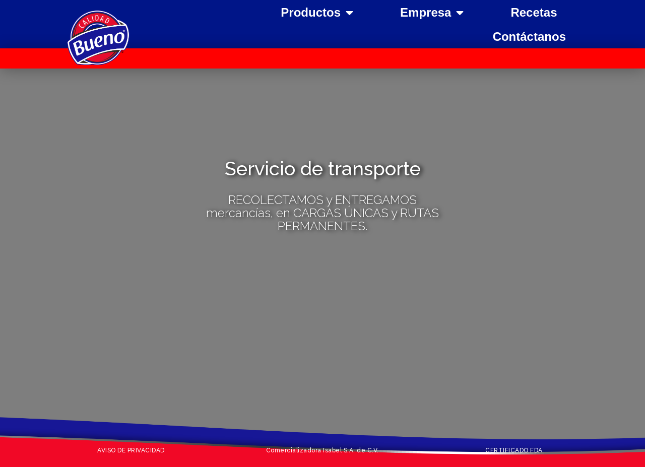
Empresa (432, 13)
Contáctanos (529, 36)
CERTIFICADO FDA (514, 450)
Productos (317, 13)
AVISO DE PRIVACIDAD (131, 450)
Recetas (533, 12)
